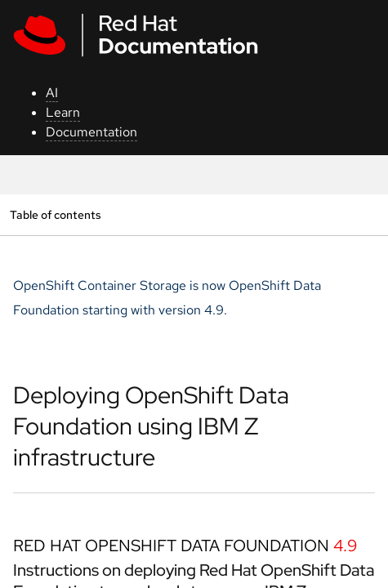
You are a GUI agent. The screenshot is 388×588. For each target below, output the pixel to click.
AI (52, 92)
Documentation (91, 131)
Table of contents (55, 214)
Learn (63, 112)
